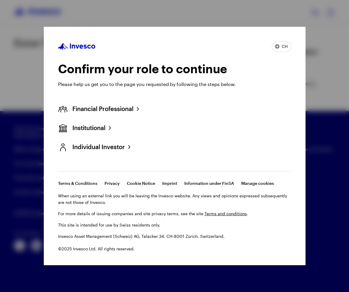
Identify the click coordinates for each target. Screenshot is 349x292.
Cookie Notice (141, 183)
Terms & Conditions (77, 183)
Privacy (112, 183)
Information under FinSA (209, 183)
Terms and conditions (226, 213)
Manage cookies (257, 183)
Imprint (169, 183)
